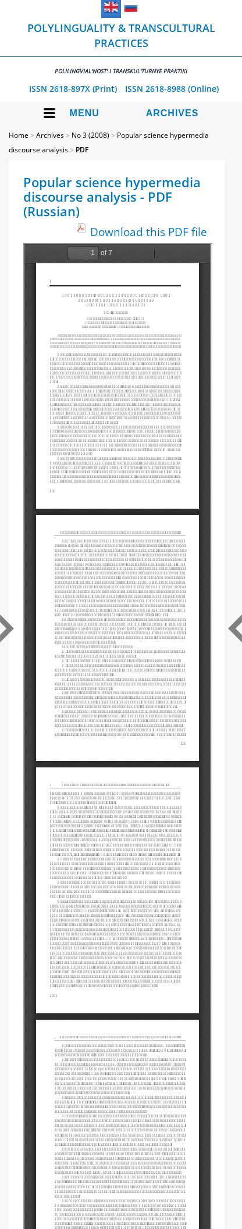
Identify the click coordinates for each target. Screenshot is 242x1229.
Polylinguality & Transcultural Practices (121, 48)
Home (19, 135)
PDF (82, 150)
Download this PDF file (148, 232)
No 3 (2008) (90, 135)
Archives (172, 113)
